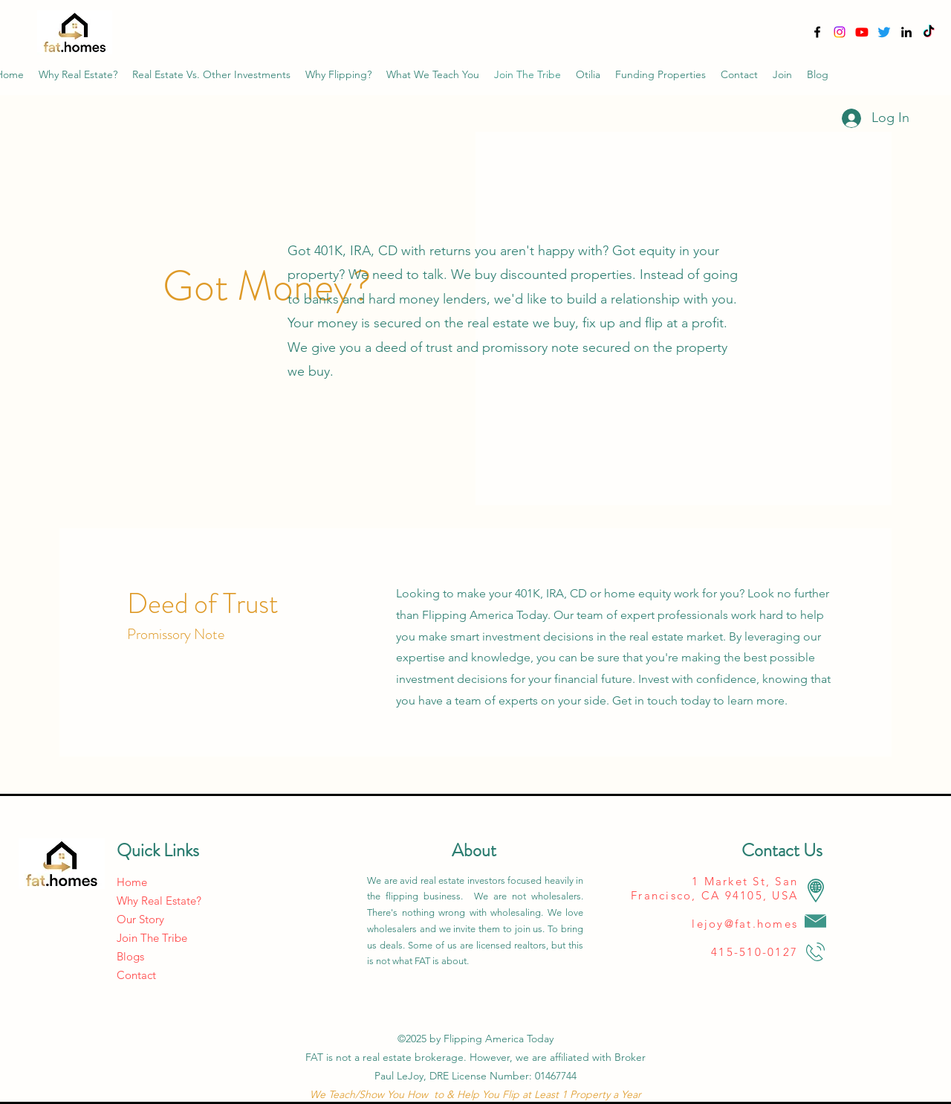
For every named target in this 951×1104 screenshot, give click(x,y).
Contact (136, 975)
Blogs (130, 956)
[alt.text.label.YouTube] (884, 32)
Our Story (140, 919)
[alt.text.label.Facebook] (817, 32)
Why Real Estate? (159, 900)
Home (132, 882)
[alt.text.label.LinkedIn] (906, 32)
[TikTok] (928, 32)
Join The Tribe (152, 938)
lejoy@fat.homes (745, 924)
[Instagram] (839, 32)
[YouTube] (861, 32)
